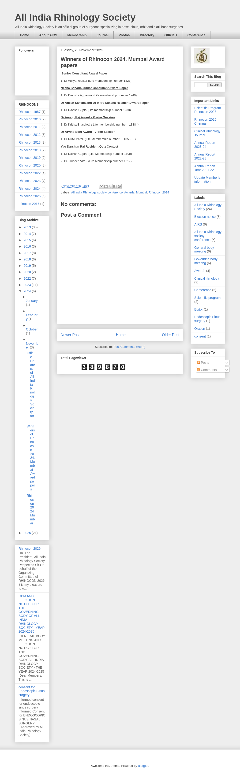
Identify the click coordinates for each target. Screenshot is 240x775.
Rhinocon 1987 (30, 112)
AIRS (198, 224)
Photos (124, 35)
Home (24, 35)
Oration (199, 328)
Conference (196, 35)
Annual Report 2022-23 (204, 156)
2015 (28, 240)
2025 (28, 533)
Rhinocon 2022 (30, 173)
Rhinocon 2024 (159, 192)
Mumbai (141, 192)
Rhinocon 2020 (30, 165)
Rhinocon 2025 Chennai (205, 121)
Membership (76, 35)
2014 (28, 234)
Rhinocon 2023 (30, 181)
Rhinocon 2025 (30, 196)
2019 (28, 265)
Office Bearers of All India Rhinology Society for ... (31, 386)
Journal (103, 35)
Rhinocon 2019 (30, 157)
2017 (28, 253)
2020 (28, 272)
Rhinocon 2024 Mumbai (31, 509)
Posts (203, 362)
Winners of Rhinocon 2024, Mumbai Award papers (31, 457)
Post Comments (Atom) (129, 347)
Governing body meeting (206, 261)
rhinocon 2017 (29, 204)
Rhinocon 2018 (30, 150)
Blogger (143, 766)
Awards (129, 192)
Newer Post (70, 335)
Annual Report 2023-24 (204, 144)
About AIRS (48, 35)
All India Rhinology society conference (97, 192)
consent (200, 336)
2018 (28, 259)
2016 (28, 246)
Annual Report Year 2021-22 (204, 168)
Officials (170, 35)
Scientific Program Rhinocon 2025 (207, 110)
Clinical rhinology (206, 278)
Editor (198, 309)
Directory (147, 35)
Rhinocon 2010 (30, 119)
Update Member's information (207, 179)
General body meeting (204, 249)
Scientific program (207, 298)
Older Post (170, 335)
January (32, 301)
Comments (207, 370)
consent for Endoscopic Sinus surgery (32, 691)
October (32, 329)
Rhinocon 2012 (30, 135)
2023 (28, 285)
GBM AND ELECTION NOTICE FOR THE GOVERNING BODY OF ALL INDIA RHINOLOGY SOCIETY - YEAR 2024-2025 (32, 613)
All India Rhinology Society (75, 17)
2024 (28, 291)
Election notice (205, 217)
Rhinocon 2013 (30, 142)
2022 (28, 278)
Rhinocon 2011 (30, 127)
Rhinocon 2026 (30, 548)
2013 (28, 227)
